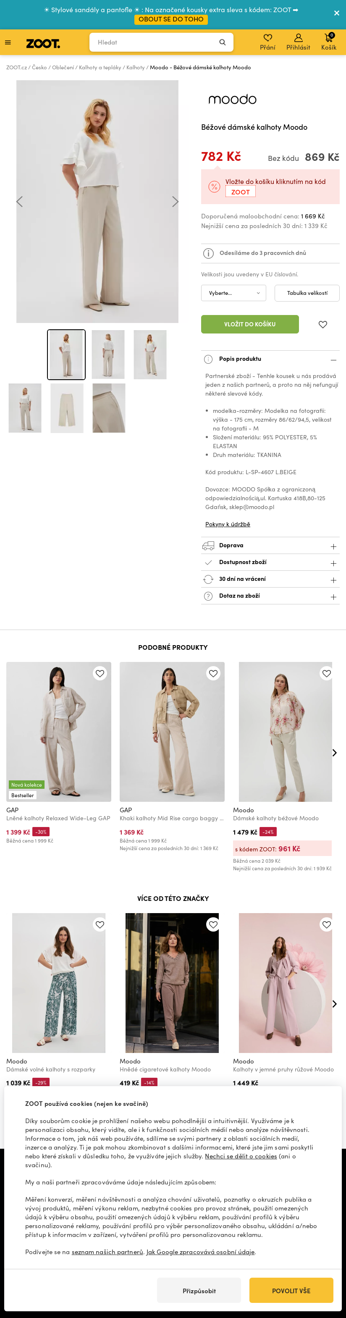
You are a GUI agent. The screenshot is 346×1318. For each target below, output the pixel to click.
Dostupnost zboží (270, 562)
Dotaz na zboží (270, 596)
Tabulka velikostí (307, 293)
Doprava (270, 545)
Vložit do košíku (250, 324)
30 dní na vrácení (270, 579)
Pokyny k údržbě (227, 524)
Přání (267, 42)
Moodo (243, 810)
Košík (328, 41)
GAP (12, 810)
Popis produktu (270, 359)
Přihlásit (298, 42)
